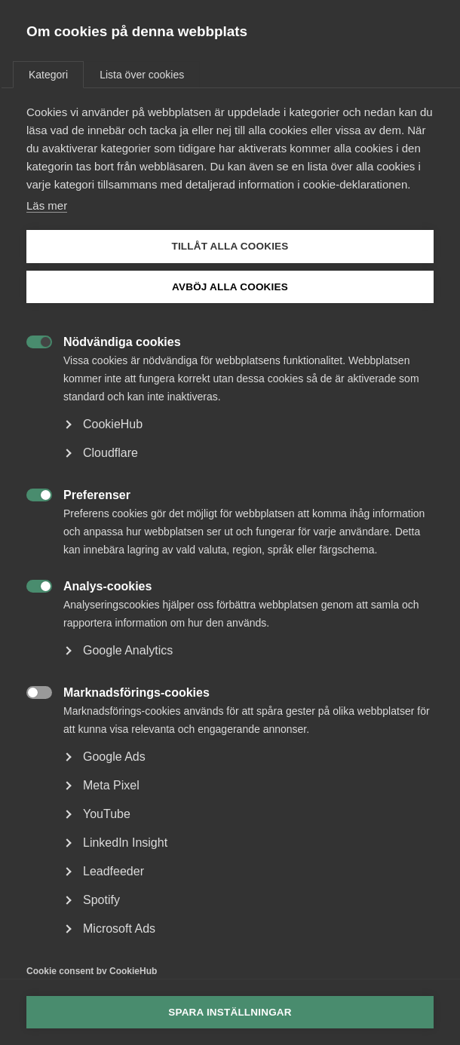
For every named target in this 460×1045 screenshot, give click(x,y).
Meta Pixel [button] (111, 785)
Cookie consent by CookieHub (91, 971)
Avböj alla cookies (230, 287)
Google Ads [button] (114, 756)
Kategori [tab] (48, 75)
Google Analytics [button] (128, 650)
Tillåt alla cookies (229, 246)
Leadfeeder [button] (113, 871)
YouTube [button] (106, 814)
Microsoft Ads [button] (119, 928)
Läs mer (46, 205)
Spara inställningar (230, 1012)
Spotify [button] (101, 899)
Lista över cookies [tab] (142, 75)
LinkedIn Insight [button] (125, 842)
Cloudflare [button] (110, 452)
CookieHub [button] (113, 424)
